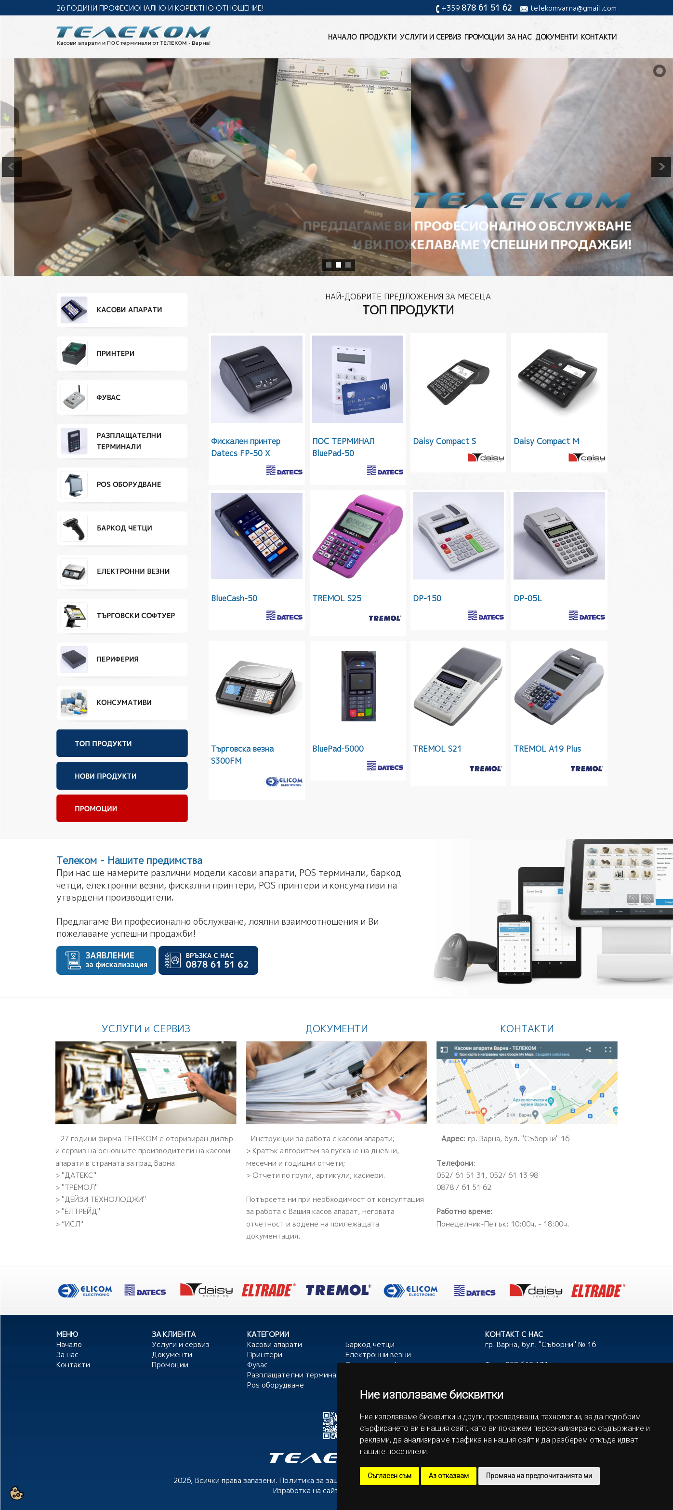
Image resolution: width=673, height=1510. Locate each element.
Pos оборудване (275, 1385)
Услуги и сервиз (430, 36)
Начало (342, 36)
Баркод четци (370, 1344)
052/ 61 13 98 (513, 1175)
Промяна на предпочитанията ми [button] (539, 1476)
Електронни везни (378, 1354)
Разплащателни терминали (296, 1375)
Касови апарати (274, 1344)
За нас (519, 36)
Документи (556, 36)
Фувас (257, 1365)
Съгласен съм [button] (389, 1476)
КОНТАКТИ (527, 1028)
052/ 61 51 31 (460, 1175)
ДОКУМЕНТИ (336, 1028)
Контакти (599, 36)
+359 (476, 8)
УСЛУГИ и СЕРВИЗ (146, 1028)
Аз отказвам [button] (449, 1476)
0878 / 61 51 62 (463, 1187)
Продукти (378, 36)
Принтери (264, 1354)
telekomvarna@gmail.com (573, 8)
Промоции (484, 36)
